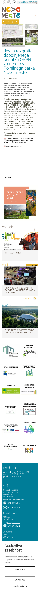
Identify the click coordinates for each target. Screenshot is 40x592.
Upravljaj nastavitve (20, 586)
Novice (12, 45)
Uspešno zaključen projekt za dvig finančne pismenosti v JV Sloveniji (20, 290)
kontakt (9, 2)
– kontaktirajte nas (28, 2)
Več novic (28, 298)
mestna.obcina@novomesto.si (15, 500)
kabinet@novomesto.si (13, 523)
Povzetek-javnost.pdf (14, 146)
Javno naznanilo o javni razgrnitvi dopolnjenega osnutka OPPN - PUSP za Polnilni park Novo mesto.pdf (18, 141)
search (4, 2)
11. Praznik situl (13, 252)
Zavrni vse (20, 579)
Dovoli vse (20, 569)
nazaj (9, 177)
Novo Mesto (16, 12)
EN (14, 2)
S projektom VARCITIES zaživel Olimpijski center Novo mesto (20, 331)
